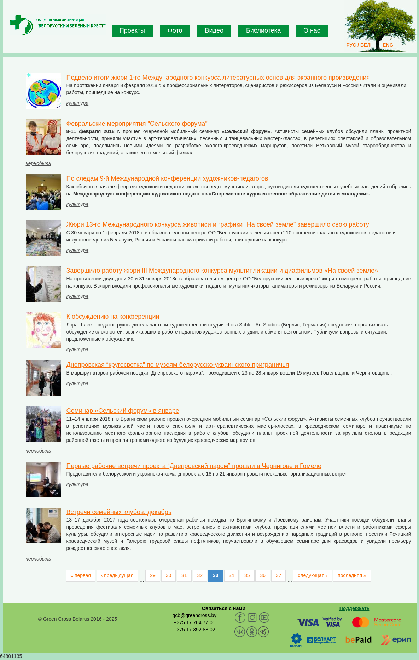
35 (247, 575)
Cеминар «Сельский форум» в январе (122, 410)
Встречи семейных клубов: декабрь (119, 512)
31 (184, 575)
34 (231, 575)
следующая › (312, 575)
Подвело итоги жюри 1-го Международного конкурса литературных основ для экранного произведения (218, 77)
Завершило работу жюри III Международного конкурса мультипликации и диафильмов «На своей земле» (222, 270)
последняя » (352, 575)
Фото (175, 30)
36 (263, 575)
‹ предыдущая (117, 575)
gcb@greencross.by (194, 615)
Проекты (132, 30)
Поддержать (354, 608)
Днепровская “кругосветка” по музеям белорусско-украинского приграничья (177, 364)
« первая (80, 575)
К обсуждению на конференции (112, 316)
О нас (311, 30)
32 (200, 575)
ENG (388, 45)
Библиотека (263, 30)
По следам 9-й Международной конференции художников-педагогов (167, 178)
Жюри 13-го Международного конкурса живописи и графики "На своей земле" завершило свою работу (217, 224)
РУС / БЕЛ (358, 45)
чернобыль (38, 163)
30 (168, 575)
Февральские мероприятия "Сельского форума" (137, 123)
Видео (214, 30)
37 (278, 575)
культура (77, 103)
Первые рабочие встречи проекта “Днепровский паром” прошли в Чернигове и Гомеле (193, 466)
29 (153, 575)
